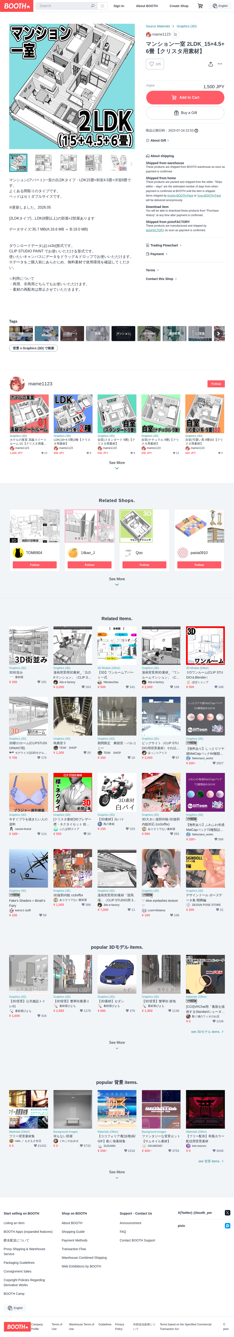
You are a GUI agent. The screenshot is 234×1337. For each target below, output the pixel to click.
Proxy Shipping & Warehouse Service (24, 1251)
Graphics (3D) (187, 26)
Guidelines (105, 1324)
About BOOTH (147, 6)
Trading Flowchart (164, 245)
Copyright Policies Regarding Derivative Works (24, 1282)
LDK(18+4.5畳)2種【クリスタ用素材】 (72, 441)
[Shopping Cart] (200, 6)
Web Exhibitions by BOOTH (81, 1266)
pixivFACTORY (155, 230)
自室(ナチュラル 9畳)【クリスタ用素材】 (160, 441)
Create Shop (179, 6)
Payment (157, 254)
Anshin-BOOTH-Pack (180, 195)
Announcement (130, 1223)
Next (131, 86)
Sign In (119, 6)
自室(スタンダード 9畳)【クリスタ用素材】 (116, 441)
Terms (150, 270)
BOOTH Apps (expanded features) (28, 1231)
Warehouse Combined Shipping (84, 1257)
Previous (12, 86)
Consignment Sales (17, 1271)
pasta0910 (199, 553)
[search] (93, 6)
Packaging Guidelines (19, 1262)
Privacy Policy (119, 1326)
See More (117, 583)
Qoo (139, 553)
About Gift (158, 140)
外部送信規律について (144, 1326)
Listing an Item (14, 1223)
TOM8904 (34, 553)
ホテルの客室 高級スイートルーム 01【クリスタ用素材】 (28, 442)
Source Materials (158, 26)
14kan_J (88, 553)
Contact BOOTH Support (137, 1240)
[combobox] (66, 6)
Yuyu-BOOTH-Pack (209, 195)
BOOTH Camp (14, 1294)
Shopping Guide (73, 1231)
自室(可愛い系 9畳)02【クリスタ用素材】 (204, 441)
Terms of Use (57, 1326)
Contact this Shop (159, 279)
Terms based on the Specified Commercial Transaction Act (185, 1326)
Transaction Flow (74, 1249)
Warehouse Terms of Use (81, 1326)
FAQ (123, 1231)
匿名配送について (16, 1240)
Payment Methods (75, 1240)
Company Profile (37, 1326)
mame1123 (40, 383)
